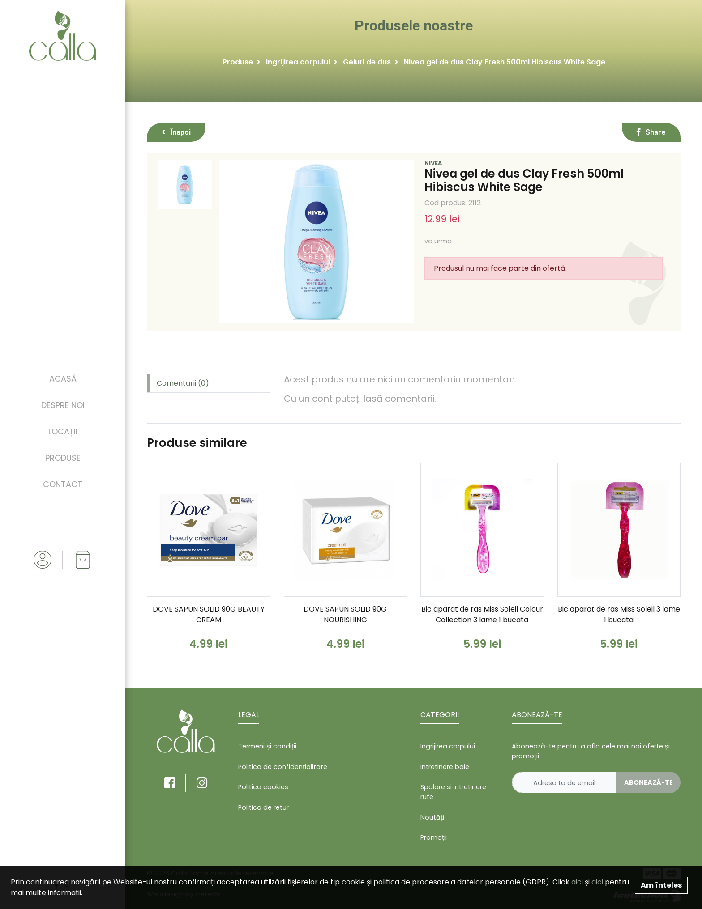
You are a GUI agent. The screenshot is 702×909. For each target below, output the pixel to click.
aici (577, 882)
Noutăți (432, 817)
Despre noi (63, 405)
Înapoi (176, 132)
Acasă (63, 378)
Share (651, 132)
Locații (62, 431)
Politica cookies (263, 786)
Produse (63, 457)
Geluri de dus (367, 62)
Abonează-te (648, 782)
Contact (62, 484)
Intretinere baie (444, 766)
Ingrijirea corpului (298, 62)
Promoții (433, 837)
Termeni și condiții (267, 746)
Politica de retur (263, 807)
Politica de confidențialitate (282, 766)
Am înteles (661, 885)
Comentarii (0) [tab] (183, 383)
